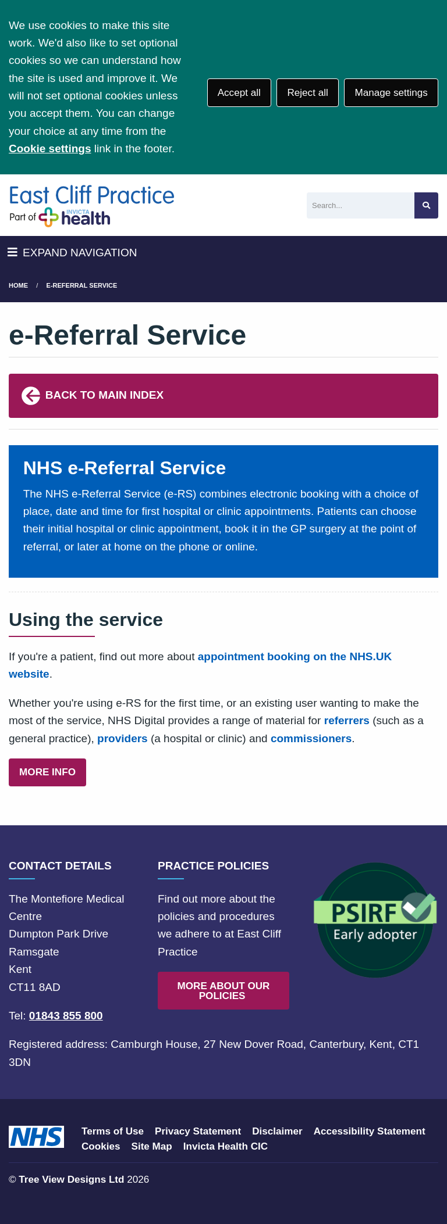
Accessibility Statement (369, 1131)
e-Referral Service (82, 285)
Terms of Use (112, 1131)
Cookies (100, 1146)
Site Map (152, 1146)
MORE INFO (47, 772)
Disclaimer (277, 1131)
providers (122, 738)
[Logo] (92, 205)
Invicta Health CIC (225, 1146)
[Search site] (426, 205)
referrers (347, 720)
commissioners (311, 738)
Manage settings (390, 92)
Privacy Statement (198, 1131)
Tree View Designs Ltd (71, 1179)
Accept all (239, 92)
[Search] (360, 205)
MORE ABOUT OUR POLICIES (224, 990)
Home (18, 285)
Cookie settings (50, 148)
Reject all (307, 92)
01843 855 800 (66, 1016)
